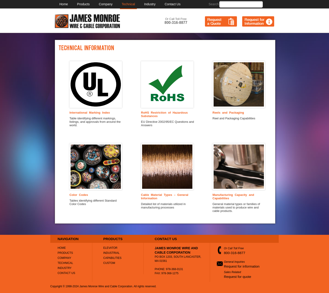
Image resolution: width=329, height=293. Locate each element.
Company (106, 4)
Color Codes (78, 195)
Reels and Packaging (228, 112)
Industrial (111, 253)
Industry (150, 4)
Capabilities (112, 258)
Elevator (110, 247)
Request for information (242, 266)
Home (63, 4)
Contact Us (172, 4)
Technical (128, 4)
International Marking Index (89, 112)
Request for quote (237, 277)
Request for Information (258, 21)
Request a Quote (221, 21)
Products (83, 4)
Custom (109, 263)
